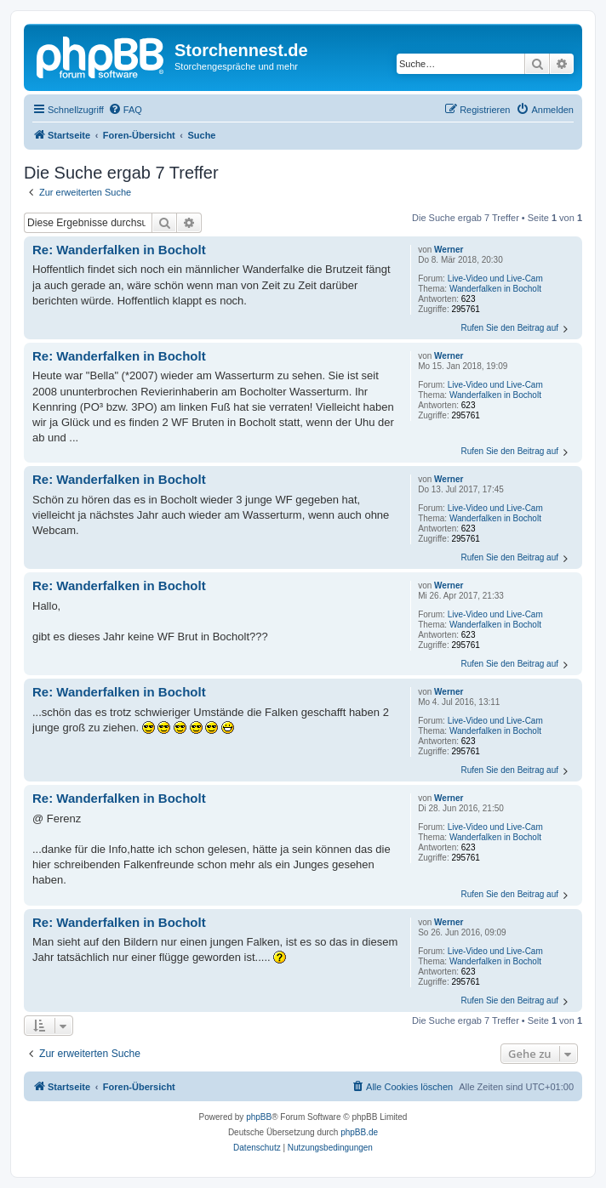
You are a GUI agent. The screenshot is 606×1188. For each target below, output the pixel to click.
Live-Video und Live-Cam (495, 278)
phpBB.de (359, 1132)
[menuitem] (125, 109)
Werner (448, 249)
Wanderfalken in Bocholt (495, 288)
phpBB (259, 1117)
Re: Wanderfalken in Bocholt (119, 249)
